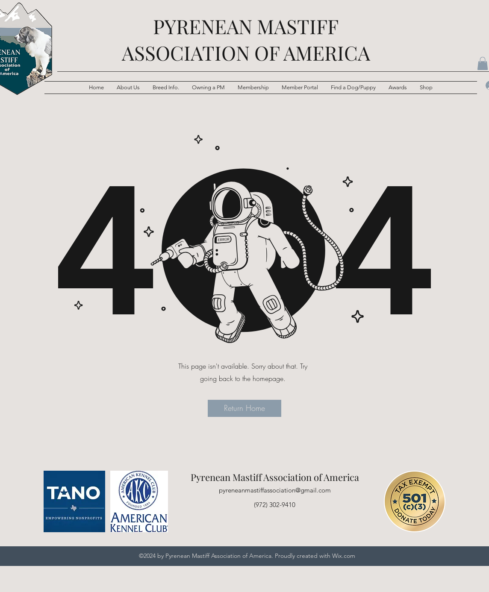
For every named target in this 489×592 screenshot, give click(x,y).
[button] (166, 88)
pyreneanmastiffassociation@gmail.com (275, 490)
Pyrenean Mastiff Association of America (275, 477)
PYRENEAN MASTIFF (246, 26)
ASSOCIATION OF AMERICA (246, 52)
